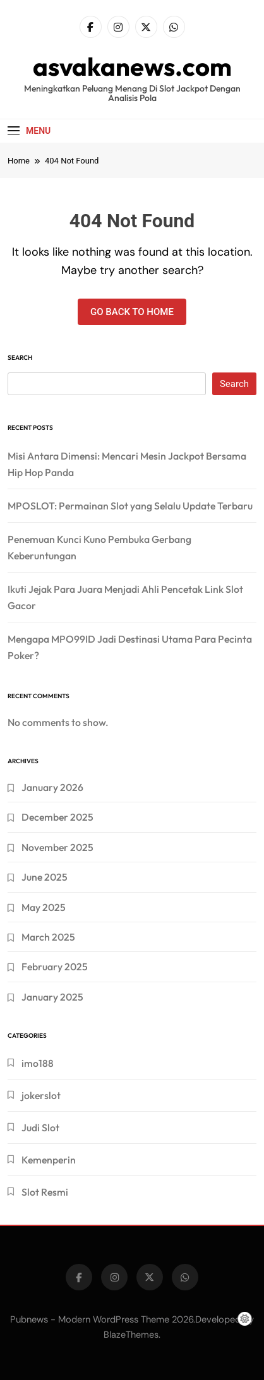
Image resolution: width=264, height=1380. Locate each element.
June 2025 (44, 877)
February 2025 (54, 966)
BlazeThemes (131, 1334)
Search (20, 358)
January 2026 (52, 787)
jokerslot (41, 1095)
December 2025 (57, 817)
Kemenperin (48, 1159)
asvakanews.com (132, 66)
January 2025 (52, 996)
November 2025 (57, 847)
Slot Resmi (44, 1192)
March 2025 (48, 937)
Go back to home (132, 312)
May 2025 (43, 907)
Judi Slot (40, 1127)
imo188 (37, 1063)
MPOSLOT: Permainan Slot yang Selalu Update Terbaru (130, 505)
